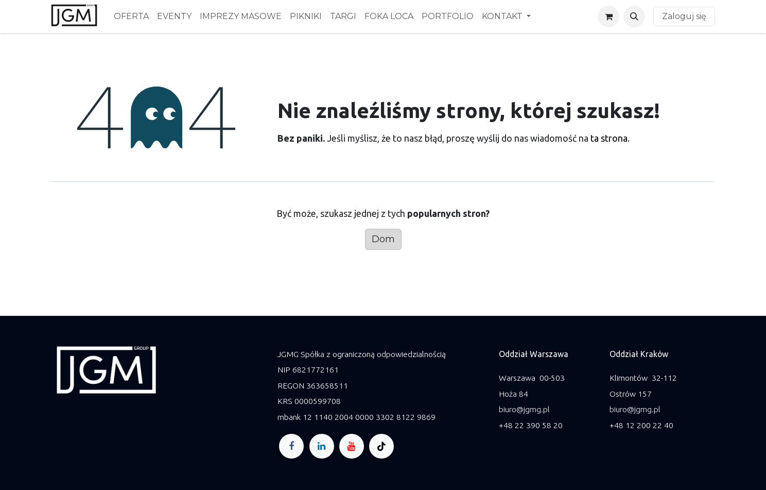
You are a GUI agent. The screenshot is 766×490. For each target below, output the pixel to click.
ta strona (609, 138)
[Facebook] (291, 446)
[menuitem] (131, 16)
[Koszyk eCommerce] (608, 16)
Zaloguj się (684, 16)
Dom (383, 239)
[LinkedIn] (321, 446)
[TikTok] (381, 446)
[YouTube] (351, 446)
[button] (634, 16)
